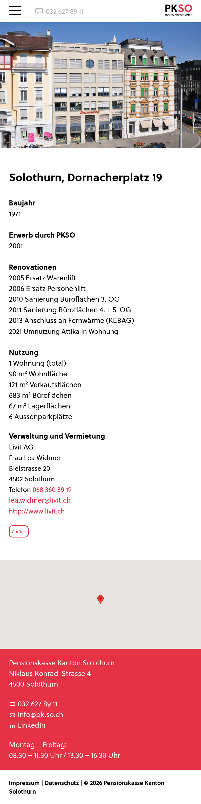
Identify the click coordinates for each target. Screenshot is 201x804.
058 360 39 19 (52, 489)
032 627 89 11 (58, 10)
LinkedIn (27, 725)
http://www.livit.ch (37, 511)
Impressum (25, 783)
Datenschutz (62, 783)
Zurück (19, 531)
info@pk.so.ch (36, 714)
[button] (100, 599)
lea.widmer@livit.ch (40, 500)
